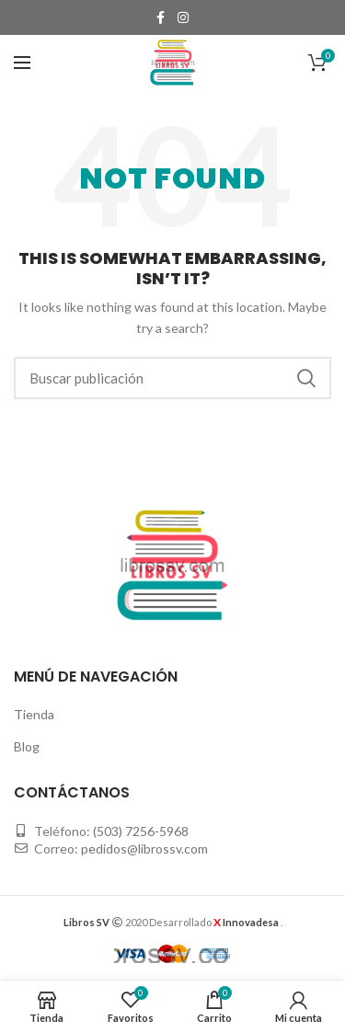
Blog (27, 746)
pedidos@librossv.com (144, 848)
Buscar (306, 378)
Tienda (34, 714)
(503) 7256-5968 (141, 831)
